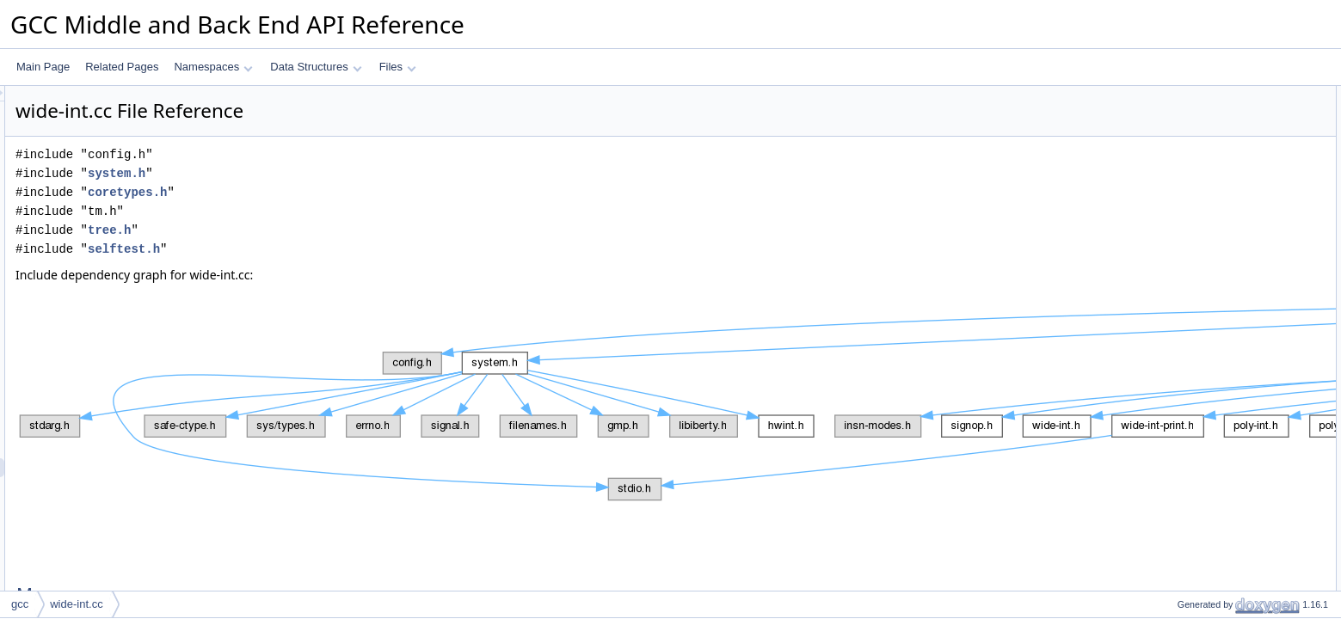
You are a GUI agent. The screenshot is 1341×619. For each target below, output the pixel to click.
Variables (1170, 549)
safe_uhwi (1186, 247)
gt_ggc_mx (1188, 417)
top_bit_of (1186, 322)
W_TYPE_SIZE (1198, 133)
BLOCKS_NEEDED (1208, 190)
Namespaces (213, 66)
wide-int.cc (76, 604)
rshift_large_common (1211, 398)
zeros (1175, 568)
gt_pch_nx (1186, 436)
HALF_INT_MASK (1204, 152)
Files (397, 66)
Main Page (43, 66)
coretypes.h (342, 192)
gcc (19, 604)
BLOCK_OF (1190, 171)
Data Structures (315, 66)
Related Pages (121, 66)
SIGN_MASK (1193, 209)
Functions (1171, 228)
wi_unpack (1187, 341)
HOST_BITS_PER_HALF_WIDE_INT (1248, 114)
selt (1171, 303)
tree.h (324, 230)
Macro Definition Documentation (1222, 587)
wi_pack (1181, 360)
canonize (1183, 266)
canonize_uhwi (1197, 285)
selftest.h (339, 249)
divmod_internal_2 (1205, 379)
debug (1177, 474)
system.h (331, 173)
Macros (1166, 95)
